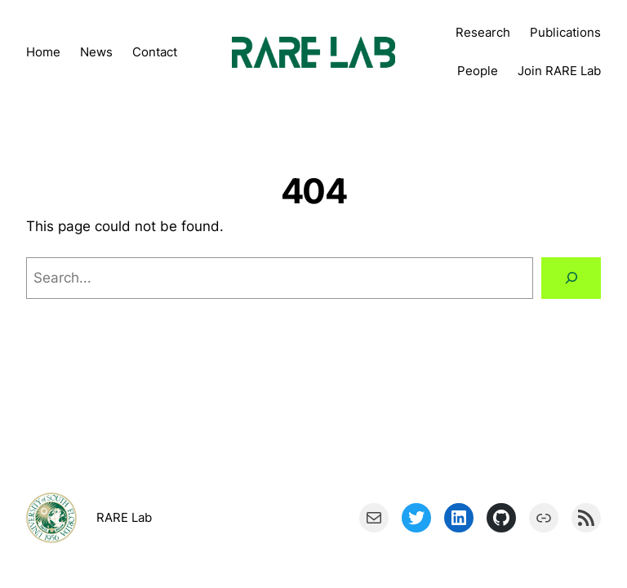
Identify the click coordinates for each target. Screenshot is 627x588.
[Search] (571, 277)
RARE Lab (124, 517)
